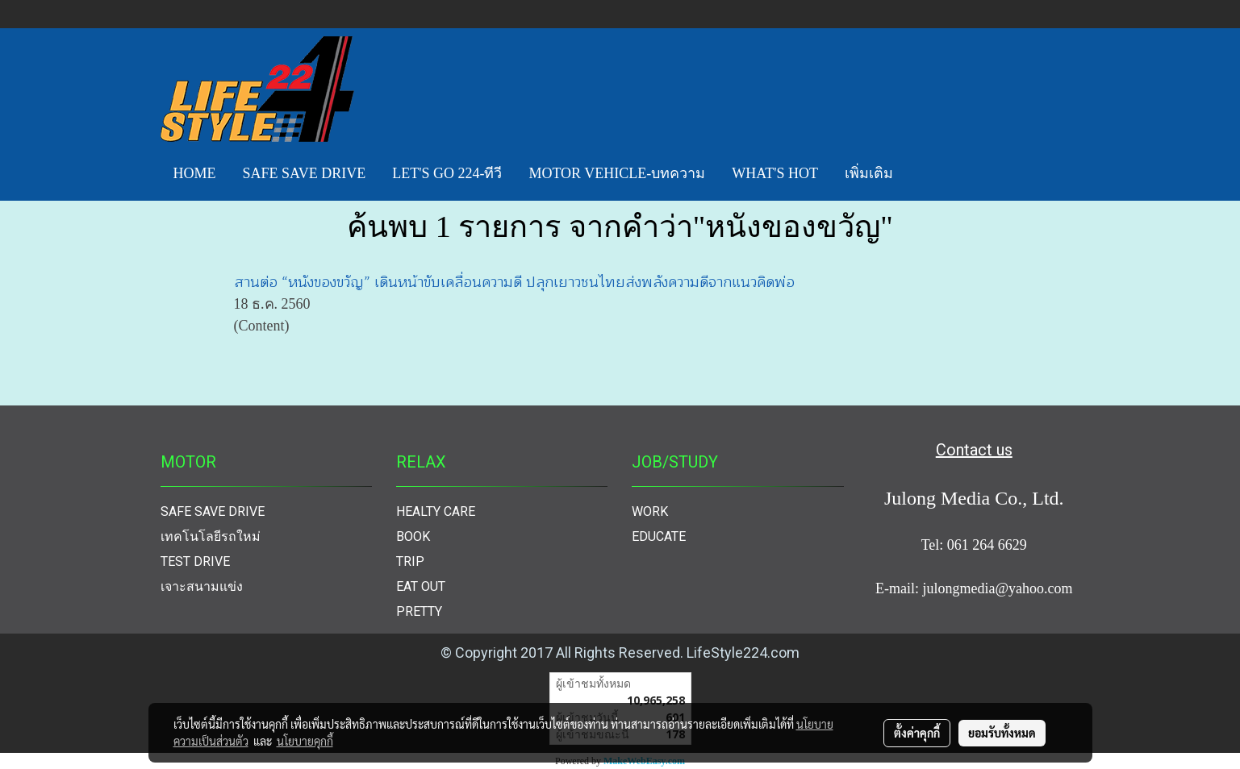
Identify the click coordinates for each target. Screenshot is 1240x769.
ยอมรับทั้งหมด (1002, 732)
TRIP (410, 561)
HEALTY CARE (435, 511)
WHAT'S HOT (775, 173)
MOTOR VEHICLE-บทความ (616, 173)
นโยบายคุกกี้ (305, 741)
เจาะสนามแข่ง (202, 586)
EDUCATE (659, 536)
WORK (650, 511)
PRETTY (419, 611)
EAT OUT (420, 586)
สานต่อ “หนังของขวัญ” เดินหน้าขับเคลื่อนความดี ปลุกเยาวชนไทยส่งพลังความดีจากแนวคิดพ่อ (514, 282)
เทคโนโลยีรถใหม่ (211, 536)
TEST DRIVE (195, 561)
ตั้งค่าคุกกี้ (917, 732)
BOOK (413, 536)
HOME (194, 173)
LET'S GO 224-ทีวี (447, 173)
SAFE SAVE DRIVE (304, 173)
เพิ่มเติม (869, 173)
